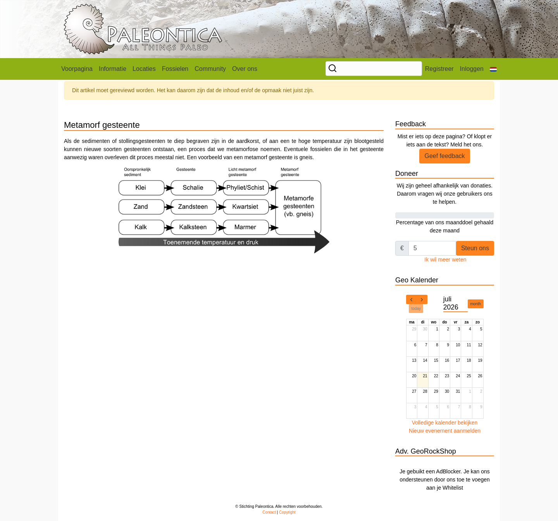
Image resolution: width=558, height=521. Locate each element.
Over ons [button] (244, 68)
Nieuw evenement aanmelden (444, 431)
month (475, 304)
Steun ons (475, 248)
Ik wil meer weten (445, 259)
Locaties (144, 68)
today (416, 308)
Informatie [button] (112, 68)
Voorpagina (77, 68)
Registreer (439, 68)
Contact (269, 512)
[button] (493, 69)
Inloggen (472, 68)
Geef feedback (444, 156)
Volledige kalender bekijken (445, 423)
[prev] (411, 299)
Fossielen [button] (175, 68)
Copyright (287, 512)
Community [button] (210, 68)
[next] (422, 299)
